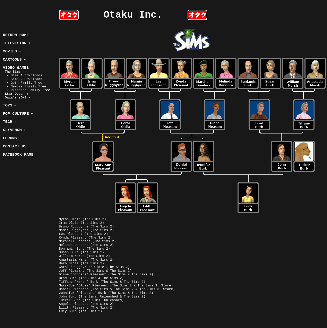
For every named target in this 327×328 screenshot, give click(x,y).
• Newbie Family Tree (24, 86)
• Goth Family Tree (22, 83)
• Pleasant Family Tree (26, 90)
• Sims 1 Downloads (22, 75)
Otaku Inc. (133, 14)
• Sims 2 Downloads (22, 79)
